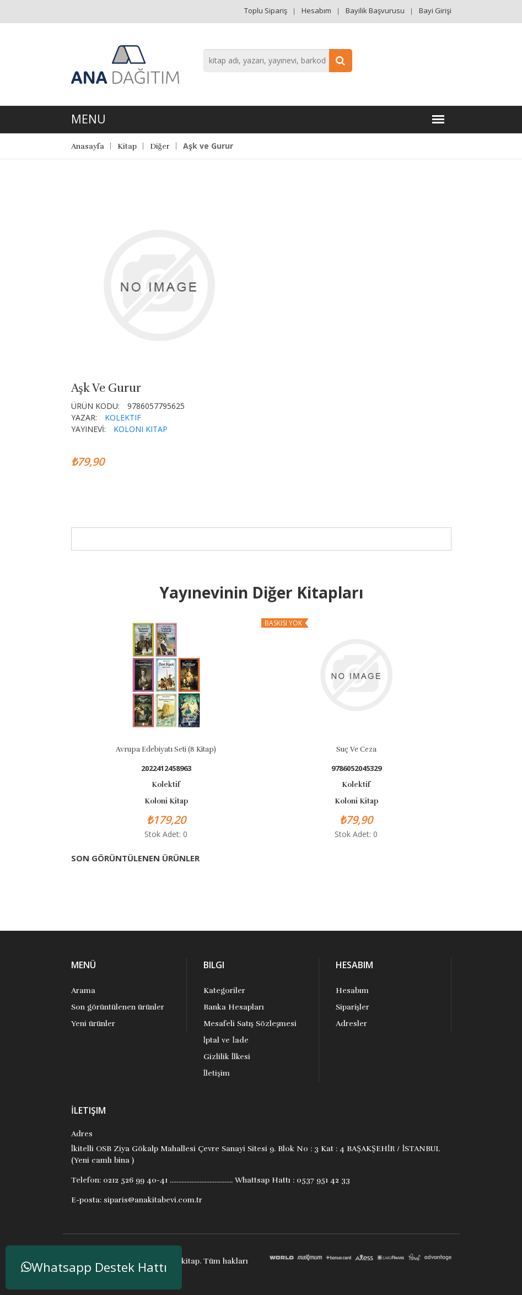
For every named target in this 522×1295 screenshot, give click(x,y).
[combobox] (277, 60)
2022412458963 (166, 768)
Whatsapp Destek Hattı (94, 1267)
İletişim (216, 1073)
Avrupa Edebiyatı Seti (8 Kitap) (166, 749)
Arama (83, 990)
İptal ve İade (226, 1040)
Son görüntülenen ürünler (117, 1007)
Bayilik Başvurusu (375, 10)
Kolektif (123, 417)
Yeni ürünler (93, 1023)
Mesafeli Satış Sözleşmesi (250, 1023)
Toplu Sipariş (265, 10)
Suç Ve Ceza (356, 749)
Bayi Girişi (435, 10)
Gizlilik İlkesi (227, 1056)
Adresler (351, 1023)
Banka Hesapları (233, 1007)
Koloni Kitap (141, 429)
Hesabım (316, 10)
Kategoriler (224, 990)
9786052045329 (356, 768)
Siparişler (352, 1007)
